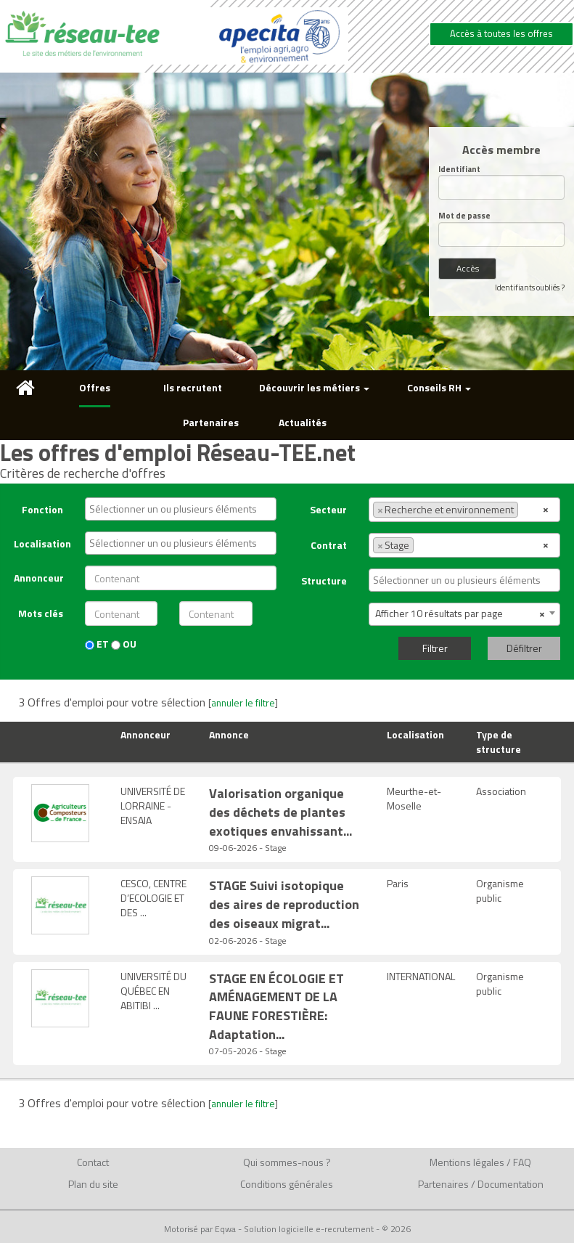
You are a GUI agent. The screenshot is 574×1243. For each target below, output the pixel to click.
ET (97, 644)
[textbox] (183, 509)
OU (123, 644)
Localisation (42, 543)
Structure (324, 580)
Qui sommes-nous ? (287, 1162)
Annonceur (39, 577)
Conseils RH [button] (439, 387)
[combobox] (180, 509)
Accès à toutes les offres (501, 33)
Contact (93, 1162)
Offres (94, 387)
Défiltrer (524, 648)
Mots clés (40, 613)
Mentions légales (467, 1162)
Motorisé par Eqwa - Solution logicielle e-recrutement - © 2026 (287, 1229)
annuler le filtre (243, 703)
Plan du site (93, 1183)
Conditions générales (286, 1183)
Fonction (42, 509)
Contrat (329, 545)
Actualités (303, 422)
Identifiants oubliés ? (530, 287)
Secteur (328, 509)
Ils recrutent (192, 387)
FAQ (522, 1162)
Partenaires (211, 422)
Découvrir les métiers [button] (314, 387)
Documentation (510, 1183)
